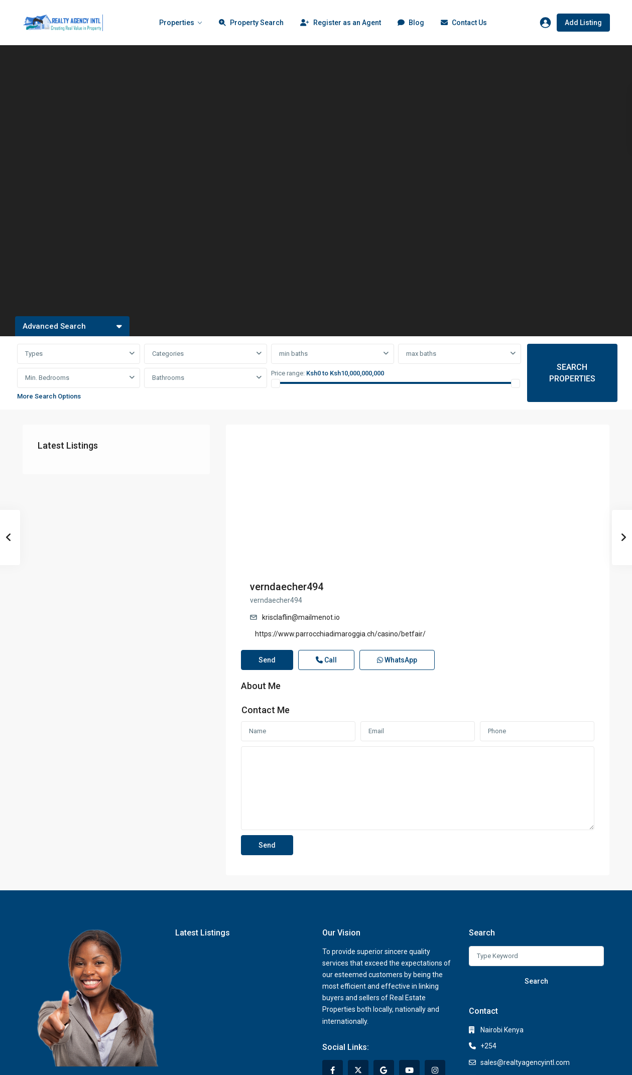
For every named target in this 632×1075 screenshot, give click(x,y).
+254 (488, 977)
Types (34, 353)
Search (536, 912)
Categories (168, 353)
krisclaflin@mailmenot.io (484, 477)
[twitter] (358, 1001)
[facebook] (332, 1001)
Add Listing (583, 23)
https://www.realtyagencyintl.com (533, 1009)
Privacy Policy (447, 1059)
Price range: (288, 373)
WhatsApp (397, 590)
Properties (176, 23)
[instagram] (435, 1001)
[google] (383, 1001)
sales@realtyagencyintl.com (525, 993)
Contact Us (464, 23)
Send (267, 590)
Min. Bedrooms (47, 377)
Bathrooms (168, 377)
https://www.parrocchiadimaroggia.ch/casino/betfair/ (523, 493)
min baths (293, 353)
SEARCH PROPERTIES (572, 372)
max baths (421, 353)
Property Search (251, 23)
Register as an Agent (340, 23)
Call (326, 590)
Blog (411, 23)
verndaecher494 (469, 446)
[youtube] (409, 1001)
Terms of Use (537, 1059)
